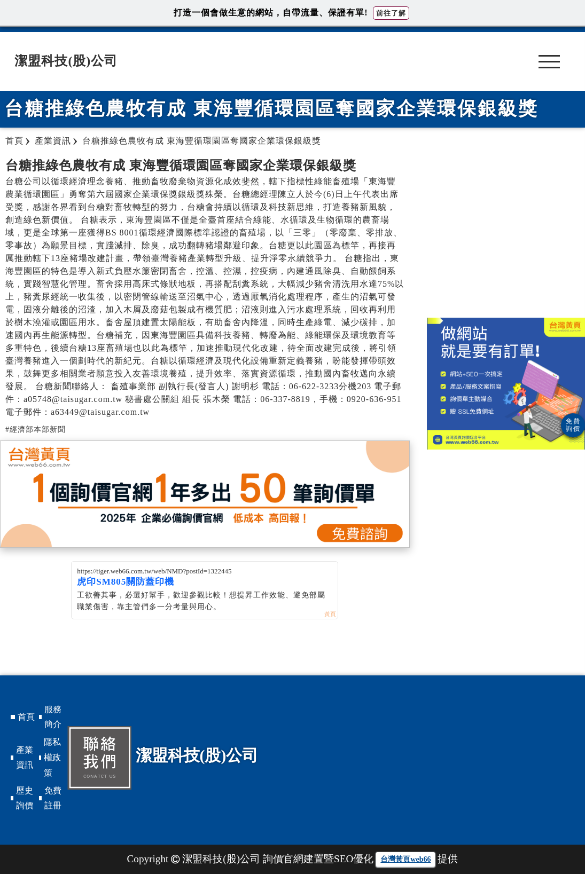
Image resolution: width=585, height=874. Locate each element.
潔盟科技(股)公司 (66, 61)
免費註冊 (52, 798)
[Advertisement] (505, 232)
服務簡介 (52, 717)
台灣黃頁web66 (405, 859)
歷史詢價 (24, 798)
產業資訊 (24, 757)
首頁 (26, 716)
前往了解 (391, 13)
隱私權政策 (52, 757)
